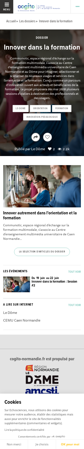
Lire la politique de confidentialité (24, 430)
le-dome (21, 108)
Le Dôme (38, 149)
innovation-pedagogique (42, 117)
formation (61, 108)
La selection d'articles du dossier (42, 252)
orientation (40, 108)
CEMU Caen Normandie (21, 320)
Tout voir (74, 272)
